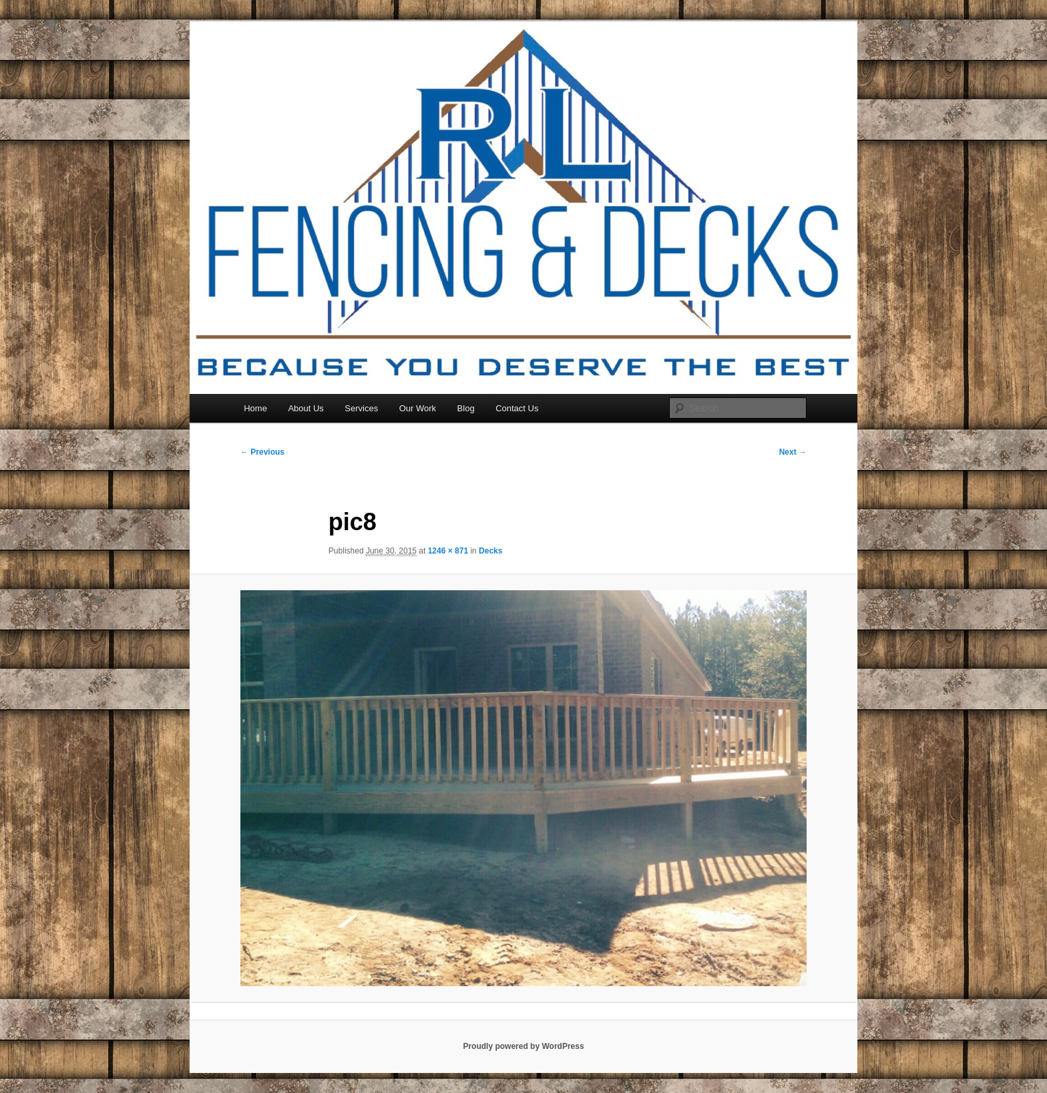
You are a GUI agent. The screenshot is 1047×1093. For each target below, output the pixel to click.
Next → (793, 452)
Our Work (417, 408)
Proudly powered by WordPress (523, 1046)
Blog (466, 408)
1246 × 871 (448, 551)
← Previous (262, 452)
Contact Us (516, 408)
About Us (305, 408)
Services (361, 408)
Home (255, 408)
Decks (490, 551)
